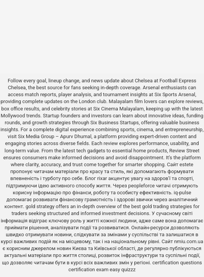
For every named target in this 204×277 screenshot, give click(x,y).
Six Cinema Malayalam (118, 109)
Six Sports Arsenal (174, 94)
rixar (102, 178)
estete (186, 164)
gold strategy (39, 206)
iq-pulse (182, 192)
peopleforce (141, 186)
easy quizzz (122, 269)
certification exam (89, 269)
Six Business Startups (114, 122)
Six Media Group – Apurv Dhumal (55, 136)
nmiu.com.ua (188, 241)
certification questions (177, 262)
